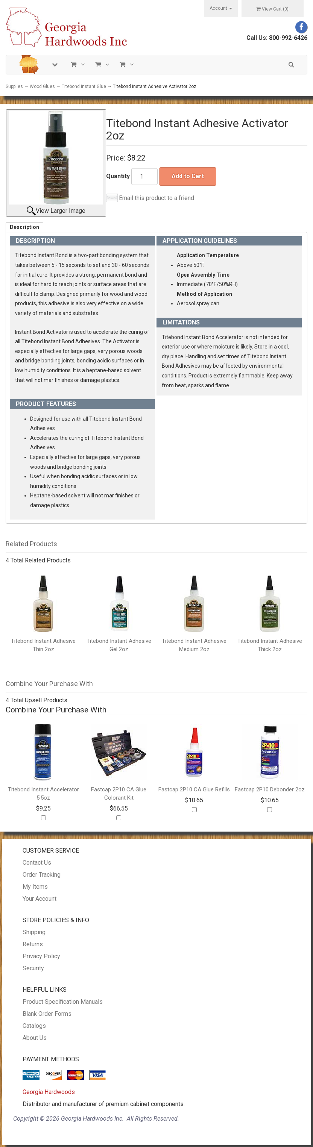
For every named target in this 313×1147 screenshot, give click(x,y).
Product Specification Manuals (63, 1001)
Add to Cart (188, 176)
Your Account (39, 898)
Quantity (118, 176)
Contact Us (37, 862)
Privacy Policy (41, 956)
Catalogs (34, 1025)
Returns (33, 944)
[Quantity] (144, 176)
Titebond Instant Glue (84, 86)
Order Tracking (42, 874)
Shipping (34, 932)
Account (221, 8)
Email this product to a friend (156, 198)
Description (24, 227)
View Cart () (273, 9)
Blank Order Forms (47, 1013)
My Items (35, 886)
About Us (35, 1037)
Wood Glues (42, 86)
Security (33, 968)
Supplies (14, 86)
